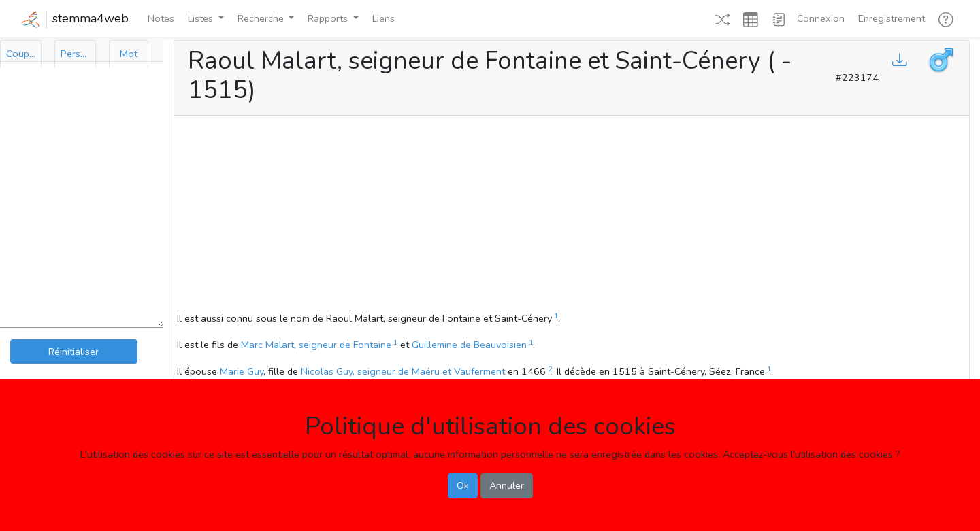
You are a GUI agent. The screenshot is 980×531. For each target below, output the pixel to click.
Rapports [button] (329, 18)
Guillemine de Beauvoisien (469, 345)
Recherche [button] (262, 18)
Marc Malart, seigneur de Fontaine (316, 345)
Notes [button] (161, 18)
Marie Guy (241, 371)
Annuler (506, 485)
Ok (463, 485)
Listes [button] (202, 18)
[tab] (21, 54)
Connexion (821, 18)
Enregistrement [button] (891, 18)
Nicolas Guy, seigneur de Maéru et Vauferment (403, 371)
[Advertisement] (571, 215)
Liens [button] (383, 18)
